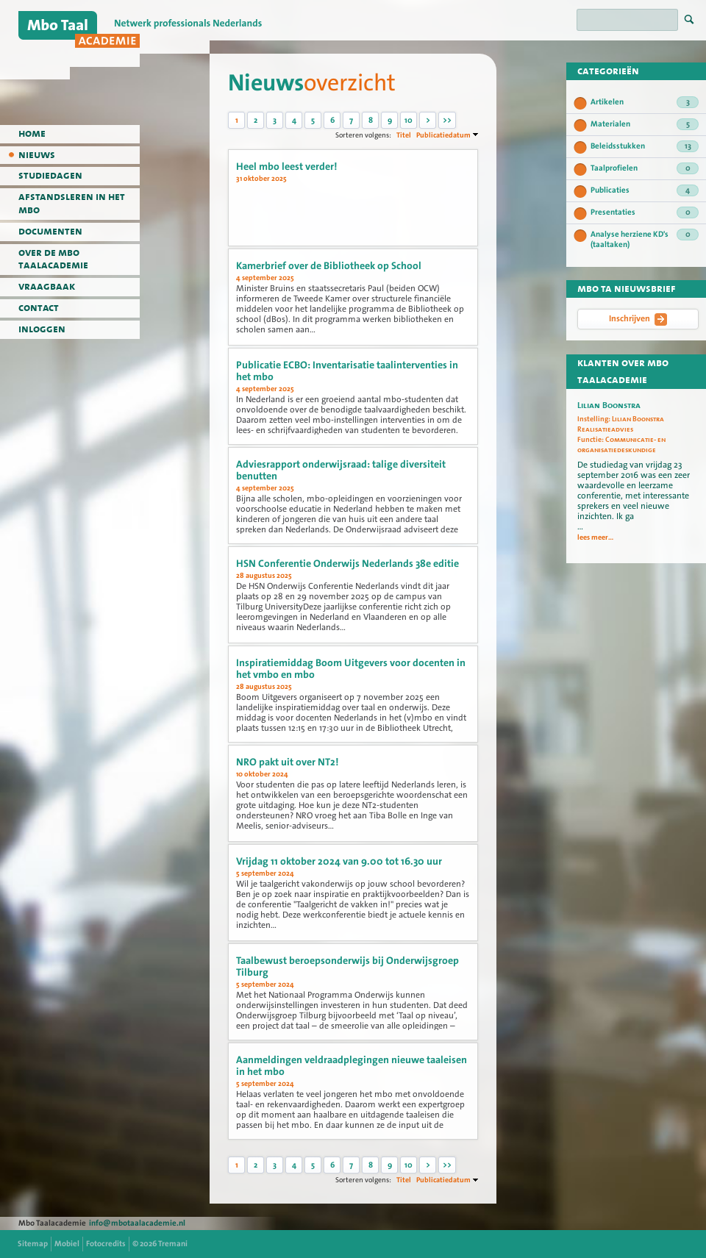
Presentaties (645, 212)
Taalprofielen (645, 168)
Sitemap (33, 1243)
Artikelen (645, 102)
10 (408, 120)
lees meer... (595, 537)
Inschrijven (638, 319)
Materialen (645, 124)
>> (447, 120)
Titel (403, 135)
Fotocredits (106, 1243)
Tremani (173, 1243)
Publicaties (645, 190)
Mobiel (66, 1243)
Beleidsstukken (645, 146)
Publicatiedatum (443, 135)
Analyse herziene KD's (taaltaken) (645, 239)
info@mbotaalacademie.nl (137, 1223)
